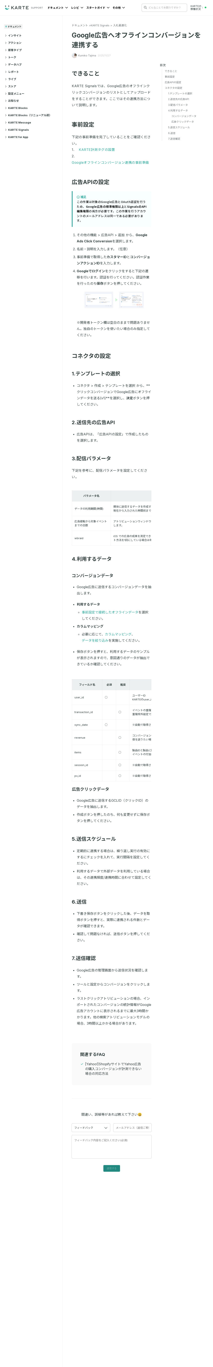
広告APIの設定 (93, 182)
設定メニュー (14, 93)
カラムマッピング (118, 634)
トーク (10, 57)
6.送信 (81, 902)
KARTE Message (18, 122)
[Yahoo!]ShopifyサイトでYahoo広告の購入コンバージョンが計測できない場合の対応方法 (113, 1069)
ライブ (10, 79)
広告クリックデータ (92, 789)
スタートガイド (98, 7)
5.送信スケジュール (96, 839)
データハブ (13, 64)
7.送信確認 (86, 958)
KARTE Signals (17, 129)
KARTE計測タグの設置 (97, 150)
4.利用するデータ (94, 559)
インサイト (13, 35)
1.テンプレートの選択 (98, 374)
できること (88, 73)
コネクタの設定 (94, 356)
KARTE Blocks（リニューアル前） (28, 115)
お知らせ (12, 100)
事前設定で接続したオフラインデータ (110, 612)
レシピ (77, 7)
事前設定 (85, 124)
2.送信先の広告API (96, 422)
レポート (12, 71)
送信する (112, 1168)
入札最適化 (120, 25)
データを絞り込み (95, 640)
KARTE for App (16, 137)
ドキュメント (57, 7)
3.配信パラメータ (94, 459)
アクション (13, 42)
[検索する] (145, 7)
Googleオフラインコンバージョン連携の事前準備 (110, 162)
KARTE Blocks (16, 108)
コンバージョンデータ (95, 575)
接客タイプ (13, 50)
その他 (119, 7)
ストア (10, 86)
